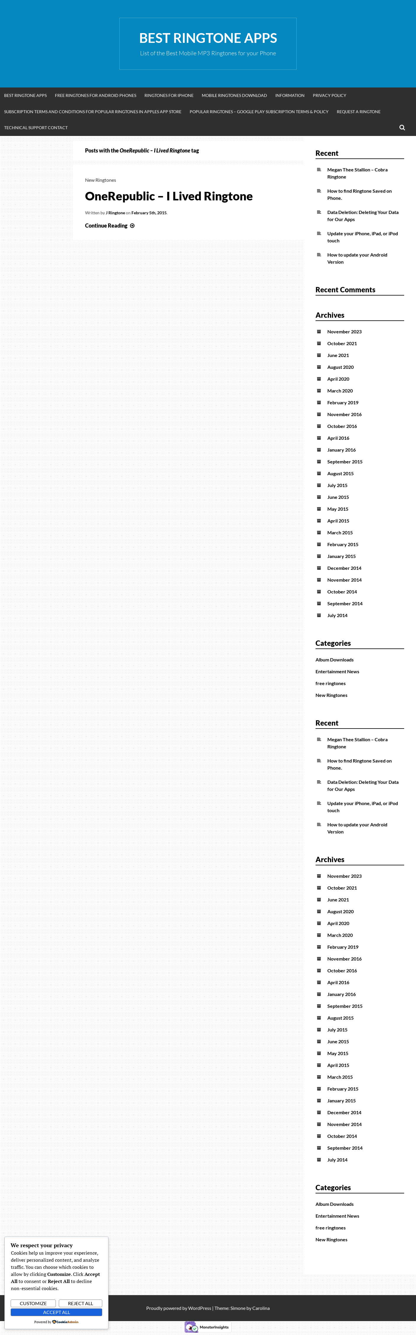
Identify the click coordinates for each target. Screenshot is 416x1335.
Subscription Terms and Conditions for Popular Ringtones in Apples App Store (92, 111)
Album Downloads (335, 659)
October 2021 (342, 343)
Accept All (56, 1312)
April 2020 (338, 379)
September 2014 (345, 603)
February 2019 (342, 402)
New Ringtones (100, 180)
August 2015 (340, 473)
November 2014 (344, 580)
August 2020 (340, 367)
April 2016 (338, 438)
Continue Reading (110, 225)
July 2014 (337, 615)
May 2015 (337, 509)
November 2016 (344, 414)
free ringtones (331, 683)
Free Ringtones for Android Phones (95, 95)
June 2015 (338, 497)
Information (290, 95)
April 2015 (338, 520)
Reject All (80, 1303)
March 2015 (340, 532)
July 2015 (337, 485)
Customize (33, 1303)
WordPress (199, 1308)
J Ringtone (115, 212)
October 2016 (342, 426)
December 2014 (344, 568)
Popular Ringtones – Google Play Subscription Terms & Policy (259, 111)
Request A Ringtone (359, 111)
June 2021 (338, 355)
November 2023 (344, 331)
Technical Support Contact (36, 127)
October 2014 (342, 591)
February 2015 (342, 544)
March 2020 (340, 390)
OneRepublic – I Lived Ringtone (169, 196)
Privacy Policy (329, 95)
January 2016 (341, 449)
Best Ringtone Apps (208, 38)
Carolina (261, 1308)
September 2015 (345, 461)
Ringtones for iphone (169, 95)
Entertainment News (337, 671)
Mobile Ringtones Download (234, 95)
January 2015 (341, 556)
